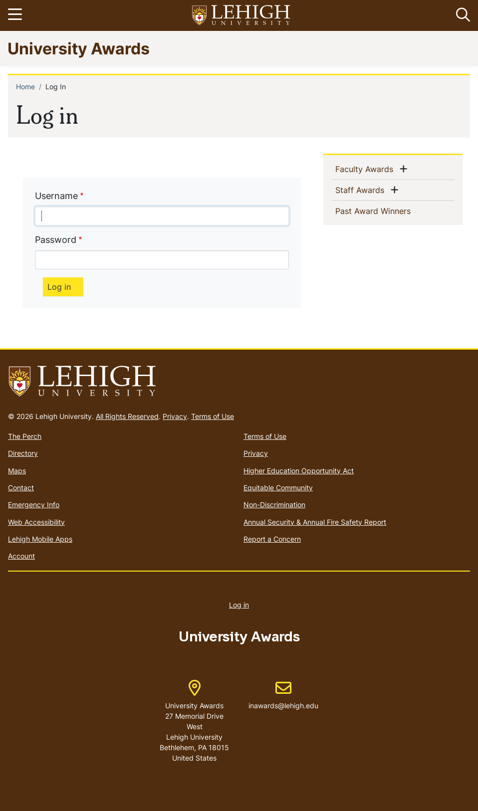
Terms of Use (212, 416)
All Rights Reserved (127, 416)
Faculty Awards (366, 169)
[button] (461, 15)
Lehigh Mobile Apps (40, 539)
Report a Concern (272, 539)
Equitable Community (278, 487)
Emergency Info (33, 504)
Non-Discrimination (274, 504)
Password (55, 239)
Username (56, 196)
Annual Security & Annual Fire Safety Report (314, 522)
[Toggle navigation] (16, 15)
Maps (17, 470)
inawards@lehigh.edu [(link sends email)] (283, 695)
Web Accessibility (36, 522)
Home (25, 86)
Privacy (175, 416)
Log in (239, 604)
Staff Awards (361, 190)
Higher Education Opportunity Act (298, 470)
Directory (23, 453)
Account (21, 556)
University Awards (78, 48)
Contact (21, 487)
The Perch (24, 436)
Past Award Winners (389, 210)
